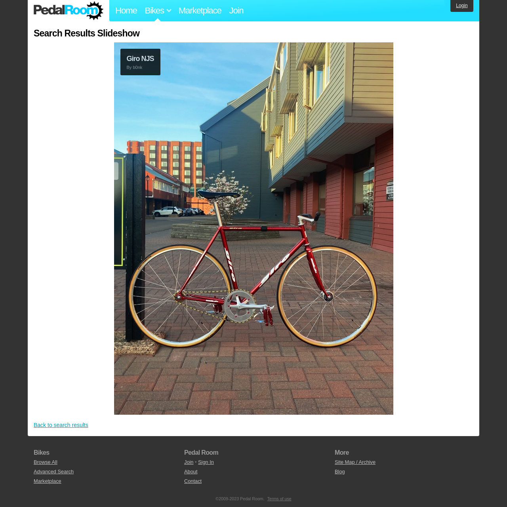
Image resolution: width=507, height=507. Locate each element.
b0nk (137, 67)
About (190, 472)
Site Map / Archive (355, 462)
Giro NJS (140, 59)
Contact (193, 481)
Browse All (45, 462)
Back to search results (61, 425)
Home (126, 10)
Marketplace (200, 10)
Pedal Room (68, 10)
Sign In (206, 462)
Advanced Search (54, 472)
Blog (340, 472)
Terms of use (279, 498)
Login (461, 5)
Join (236, 10)
